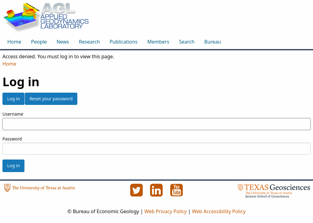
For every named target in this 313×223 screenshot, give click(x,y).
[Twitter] (137, 193)
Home (9, 63)
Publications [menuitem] (124, 41)
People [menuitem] (39, 41)
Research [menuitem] (89, 41)
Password (12, 139)
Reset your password (51, 99)
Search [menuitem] (187, 41)
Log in (13, 99)
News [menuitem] (63, 41)
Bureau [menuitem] (212, 41)
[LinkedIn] (157, 193)
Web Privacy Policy (165, 211)
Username (12, 114)
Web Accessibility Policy (218, 211)
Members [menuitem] (158, 41)
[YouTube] (176, 193)
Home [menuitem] (14, 41)
